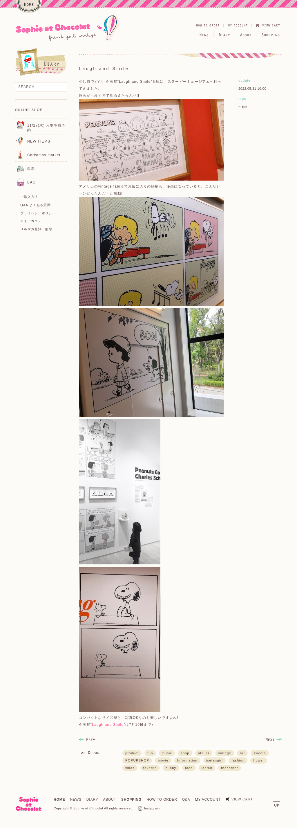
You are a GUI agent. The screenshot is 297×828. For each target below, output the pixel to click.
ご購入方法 (29, 197)
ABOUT (109, 800)
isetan (207, 768)
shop (185, 753)
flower (258, 760)
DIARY (92, 800)
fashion (238, 760)
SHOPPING (131, 800)
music (167, 753)
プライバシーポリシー (38, 213)
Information (187, 760)
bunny (171, 768)
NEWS (75, 800)
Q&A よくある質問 (35, 205)
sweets (259, 753)
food (189, 768)
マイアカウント (32, 221)
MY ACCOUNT (208, 800)
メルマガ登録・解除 (36, 229)
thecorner (229, 768)
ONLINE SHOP (29, 109)
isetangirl (214, 760)
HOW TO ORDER (161, 800)
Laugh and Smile (108, 725)
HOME (59, 800)
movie (163, 760)
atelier (203, 753)
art (242, 753)
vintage (224, 753)
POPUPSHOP (137, 760)
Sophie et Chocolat (88, 808)
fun (244, 107)
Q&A (186, 800)
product (132, 753)
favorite (150, 768)
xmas (130, 768)
